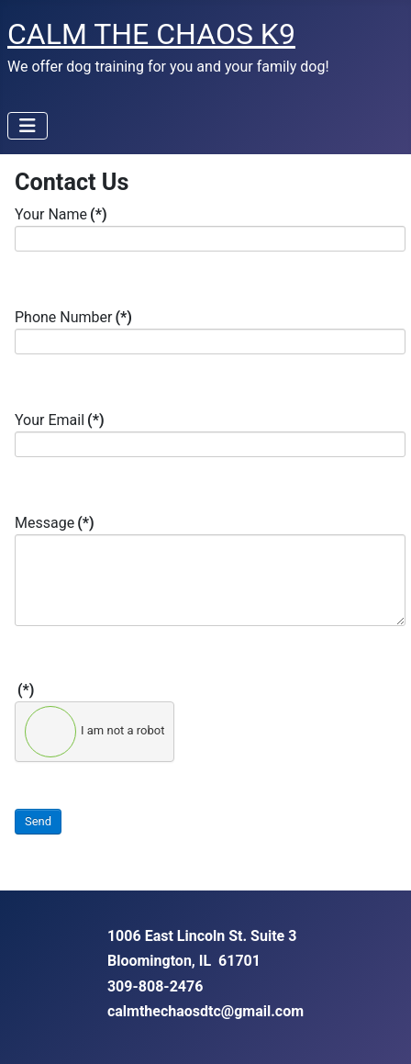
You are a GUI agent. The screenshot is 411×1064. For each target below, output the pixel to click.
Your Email (60, 420)
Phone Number (73, 317)
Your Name (61, 214)
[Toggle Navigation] (27, 126)
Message (54, 523)
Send (38, 821)
